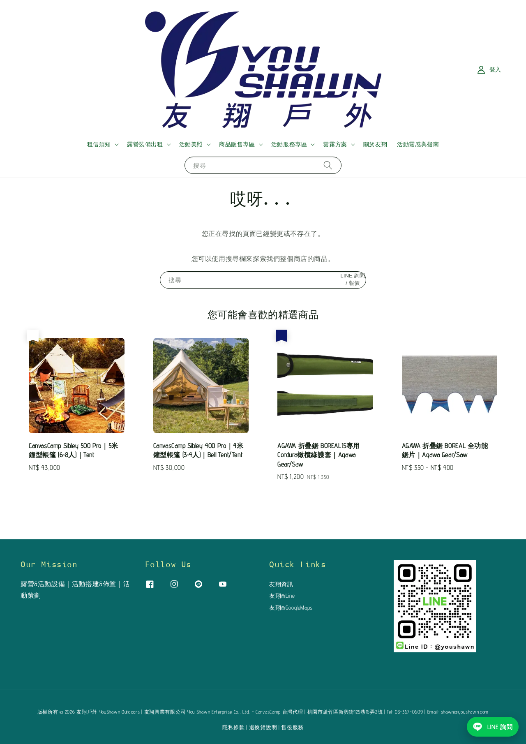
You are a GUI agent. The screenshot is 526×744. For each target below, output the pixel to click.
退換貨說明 (263, 727)
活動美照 (191, 144)
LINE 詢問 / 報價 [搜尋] (352, 279)
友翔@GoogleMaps (291, 607)
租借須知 (99, 144)
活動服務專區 (289, 144)
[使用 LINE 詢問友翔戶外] (493, 727)
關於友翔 (375, 144)
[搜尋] (328, 165)
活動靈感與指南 (418, 144)
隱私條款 (233, 727)
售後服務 (292, 727)
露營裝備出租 (145, 144)
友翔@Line (282, 595)
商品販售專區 (237, 144)
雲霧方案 (335, 144)
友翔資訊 (281, 584)
